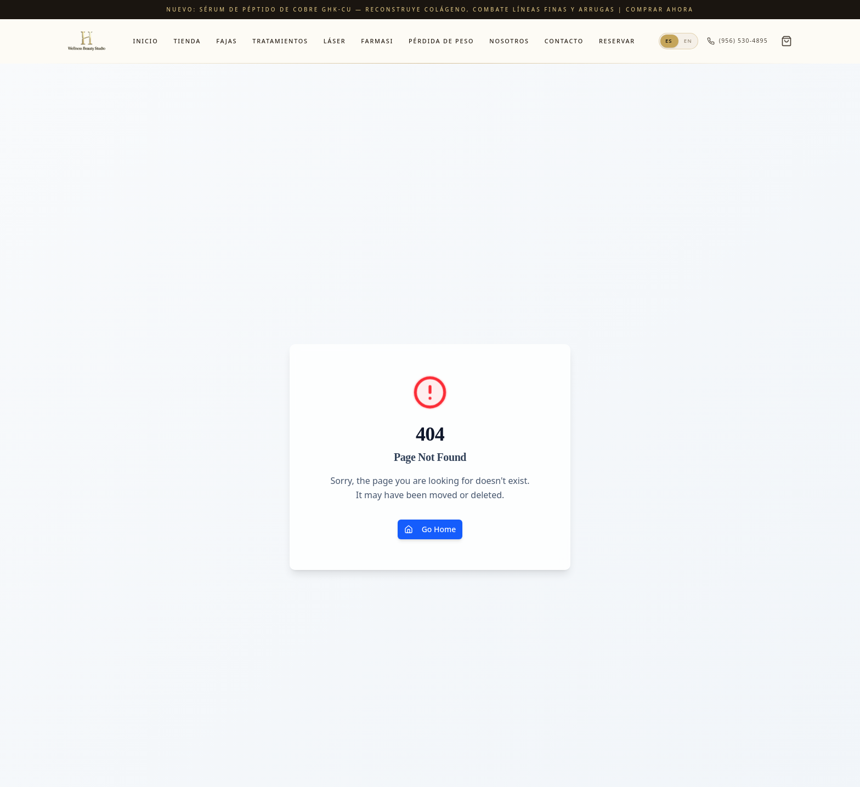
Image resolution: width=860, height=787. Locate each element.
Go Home (430, 529)
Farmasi (377, 41)
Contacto (564, 41)
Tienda (187, 41)
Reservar (617, 41)
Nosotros (509, 41)
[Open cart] (786, 41)
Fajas (226, 41)
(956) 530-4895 (737, 41)
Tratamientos (280, 41)
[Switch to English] (678, 41)
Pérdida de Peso (441, 41)
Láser (335, 41)
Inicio (146, 41)
